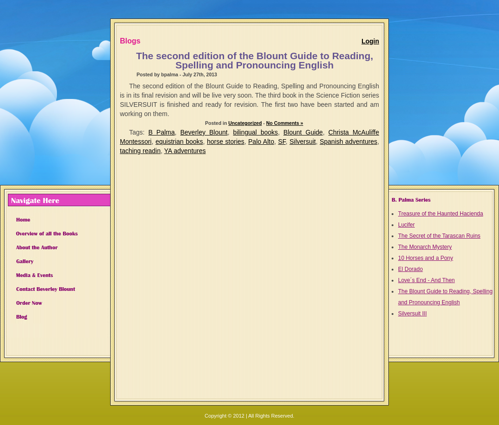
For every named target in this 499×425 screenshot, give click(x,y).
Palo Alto (261, 141)
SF (282, 141)
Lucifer (406, 225)
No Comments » (284, 123)
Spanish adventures (348, 141)
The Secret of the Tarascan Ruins (439, 236)
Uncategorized (245, 123)
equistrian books (179, 141)
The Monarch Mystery (425, 247)
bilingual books (255, 132)
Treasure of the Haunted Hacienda (440, 213)
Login (370, 41)
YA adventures (185, 150)
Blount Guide (303, 132)
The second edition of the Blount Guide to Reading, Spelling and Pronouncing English (254, 60)
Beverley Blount (203, 132)
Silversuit (302, 141)
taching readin (140, 150)
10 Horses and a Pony (425, 258)
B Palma (162, 132)
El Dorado (410, 269)
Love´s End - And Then (426, 280)
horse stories (225, 141)
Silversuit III (412, 313)
